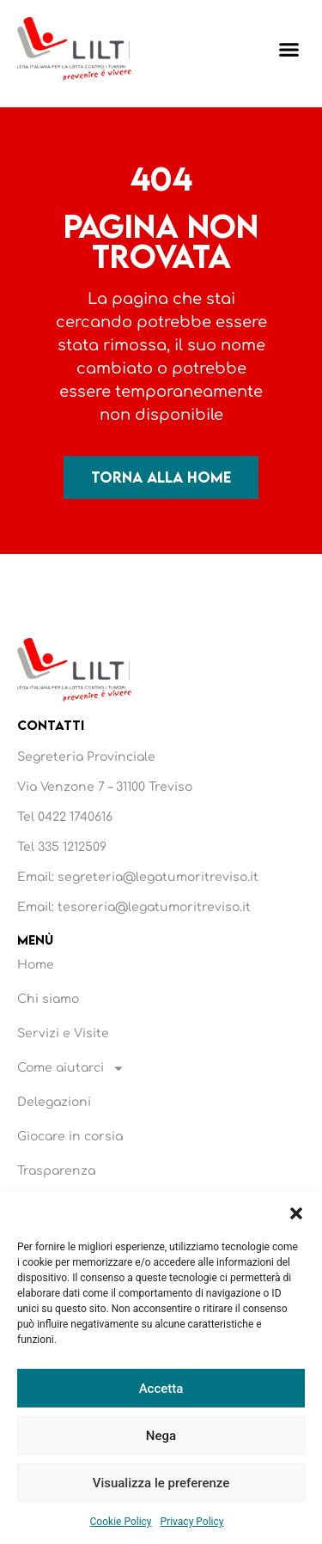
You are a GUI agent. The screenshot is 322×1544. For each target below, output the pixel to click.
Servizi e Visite (63, 1033)
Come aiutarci (71, 1068)
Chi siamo (48, 999)
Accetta (161, 1388)
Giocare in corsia (70, 1136)
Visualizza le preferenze (161, 1483)
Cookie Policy (121, 1522)
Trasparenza (56, 1170)
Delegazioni (54, 1102)
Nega (161, 1436)
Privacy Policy (192, 1522)
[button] (296, 1213)
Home (35, 964)
